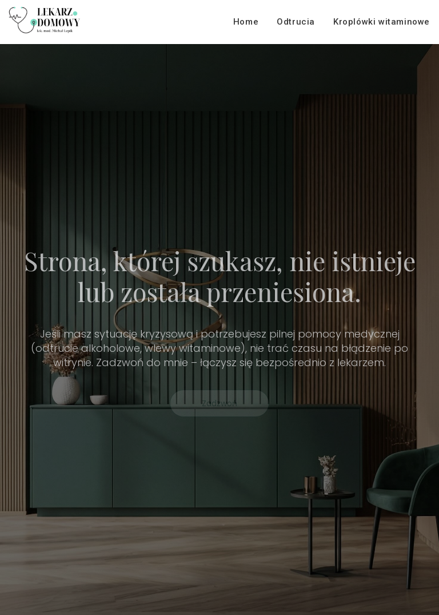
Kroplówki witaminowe (381, 22)
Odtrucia (296, 22)
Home (245, 22)
